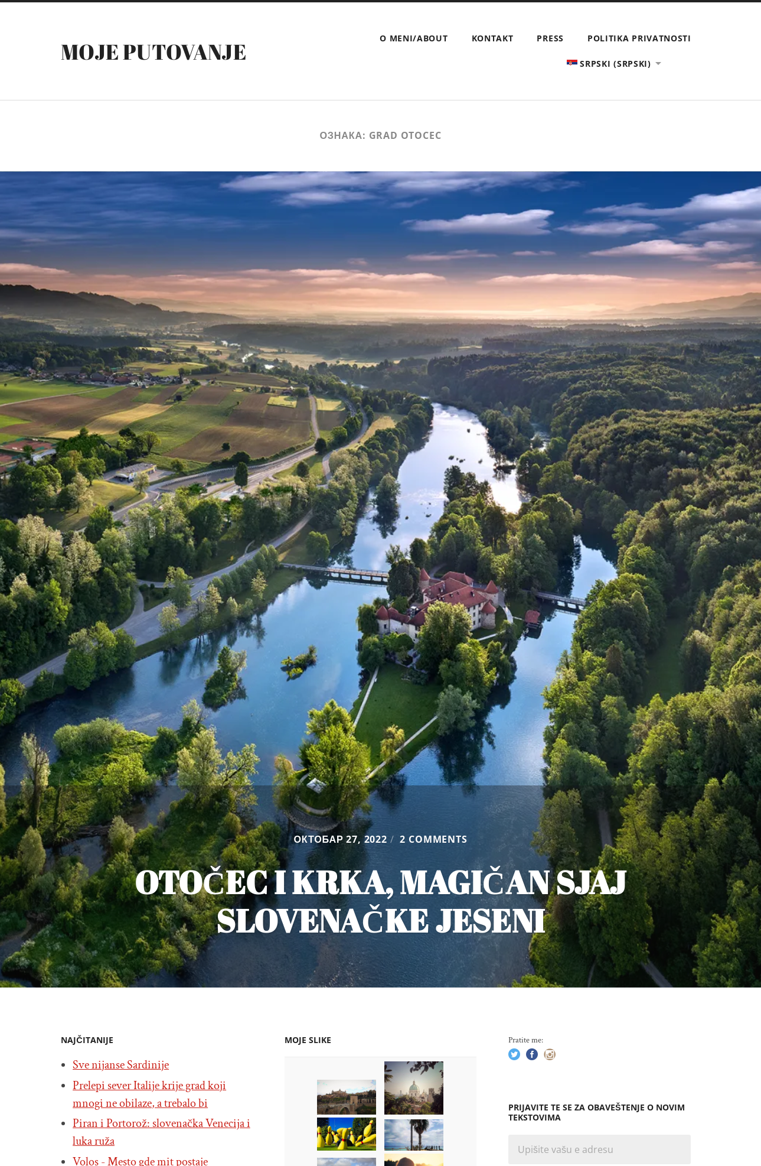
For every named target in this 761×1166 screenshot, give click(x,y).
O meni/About (414, 38)
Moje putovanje (153, 51)
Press (550, 38)
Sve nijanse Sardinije (121, 1065)
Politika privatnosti (639, 38)
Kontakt (493, 38)
